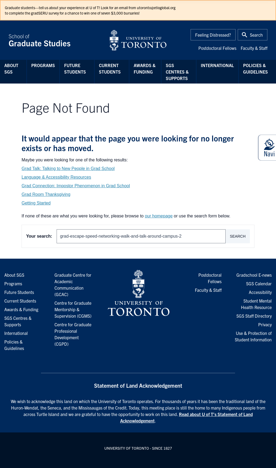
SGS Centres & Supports (177, 72)
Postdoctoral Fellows (217, 48)
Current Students (110, 68)
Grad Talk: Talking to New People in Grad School (68, 168)
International (217, 65)
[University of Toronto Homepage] (138, 293)
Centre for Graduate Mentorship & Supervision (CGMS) (72, 309)
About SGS (11, 68)
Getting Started (36, 203)
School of (55, 40)
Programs (43, 65)
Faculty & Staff (254, 48)
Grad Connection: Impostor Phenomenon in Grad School (76, 185)
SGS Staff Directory (254, 315)
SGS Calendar (259, 283)
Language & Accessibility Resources (56, 177)
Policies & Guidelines (255, 68)
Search (238, 236)
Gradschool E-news (254, 275)
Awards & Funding (145, 68)
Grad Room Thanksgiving (46, 194)
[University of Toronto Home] (138, 40)
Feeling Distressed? (213, 34)
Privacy (265, 324)
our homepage (158, 216)
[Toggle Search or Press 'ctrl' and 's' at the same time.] (252, 34)
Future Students (75, 68)
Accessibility (260, 292)
